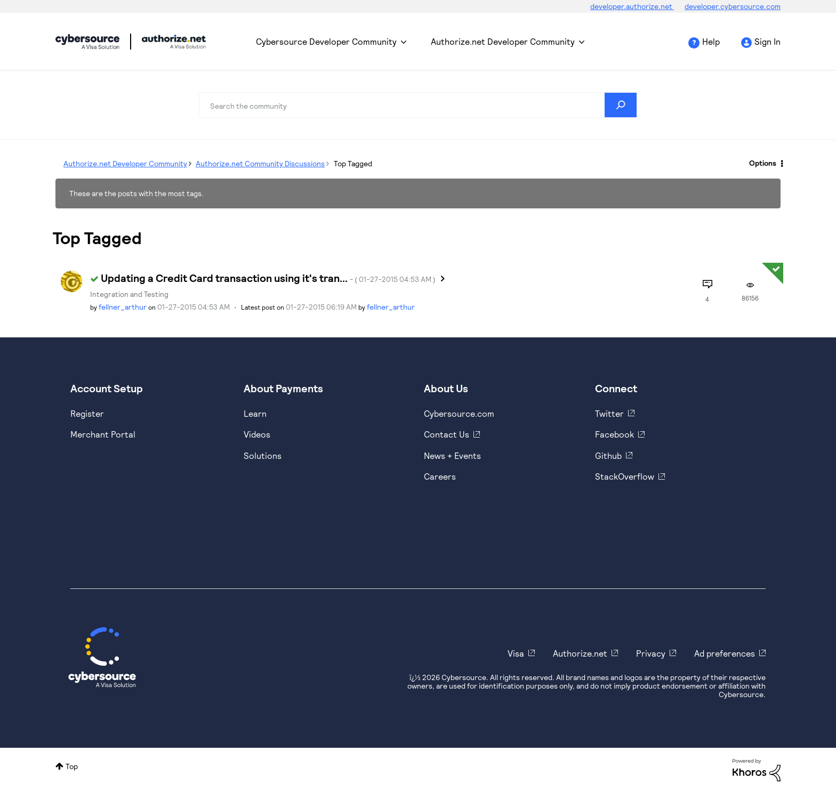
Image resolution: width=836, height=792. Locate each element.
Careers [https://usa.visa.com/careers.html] (440, 476)
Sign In (767, 41)
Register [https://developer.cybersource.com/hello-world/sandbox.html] (87, 413)
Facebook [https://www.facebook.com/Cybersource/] (614, 434)
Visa (516, 653)
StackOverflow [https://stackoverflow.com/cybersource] (624, 476)
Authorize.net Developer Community (503, 41)
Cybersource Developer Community (87, 41)
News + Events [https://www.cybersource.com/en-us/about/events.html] (452, 455)
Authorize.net (580, 653)
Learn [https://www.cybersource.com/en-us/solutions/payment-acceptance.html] (255, 413)
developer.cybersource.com (733, 6)
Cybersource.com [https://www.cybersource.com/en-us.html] (459, 413)
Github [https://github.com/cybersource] (608, 455)
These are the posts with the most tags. (136, 193)
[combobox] (418, 105)
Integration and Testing (129, 293)
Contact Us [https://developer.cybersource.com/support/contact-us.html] (446, 434)
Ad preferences (724, 653)
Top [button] (72, 766)
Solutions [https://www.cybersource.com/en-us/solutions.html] (263, 455)
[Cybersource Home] (102, 657)
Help (711, 41)
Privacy (650, 653)
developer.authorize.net (632, 6)
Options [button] (762, 162)
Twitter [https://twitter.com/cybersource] (609, 413)
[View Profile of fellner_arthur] (123, 306)
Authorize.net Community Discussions (260, 163)
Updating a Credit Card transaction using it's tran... (268, 277)
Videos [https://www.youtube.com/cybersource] (257, 434)
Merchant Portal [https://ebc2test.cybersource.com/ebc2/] (102, 434)
